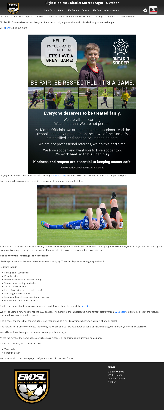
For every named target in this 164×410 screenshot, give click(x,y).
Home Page (49, 10)
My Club (97, 10)
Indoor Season (111, 10)
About (61, 10)
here (7, 27)
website (86, 306)
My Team (73, 10)
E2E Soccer (120, 311)
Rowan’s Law (59, 175)
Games (86, 10)
